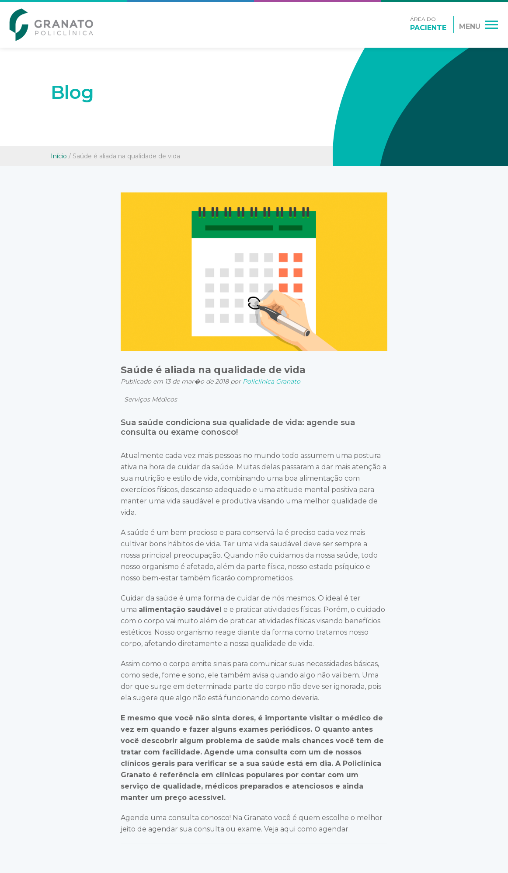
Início (59, 156)
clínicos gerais (148, 763)
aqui (288, 829)
